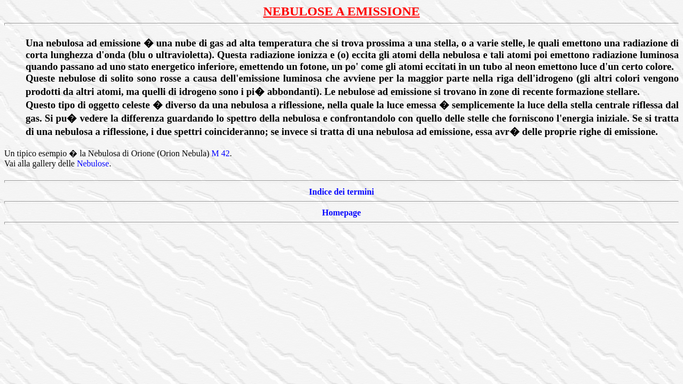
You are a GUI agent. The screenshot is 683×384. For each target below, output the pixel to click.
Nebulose (93, 163)
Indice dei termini (341, 191)
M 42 (220, 153)
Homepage (341, 212)
